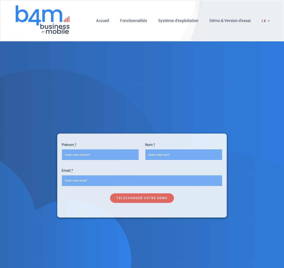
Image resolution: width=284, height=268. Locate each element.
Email (67, 170)
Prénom (69, 145)
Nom (150, 145)
